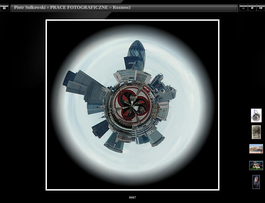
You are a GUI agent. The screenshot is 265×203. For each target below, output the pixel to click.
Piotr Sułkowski (30, 7)
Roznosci (121, 7)
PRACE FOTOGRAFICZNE (79, 7)
